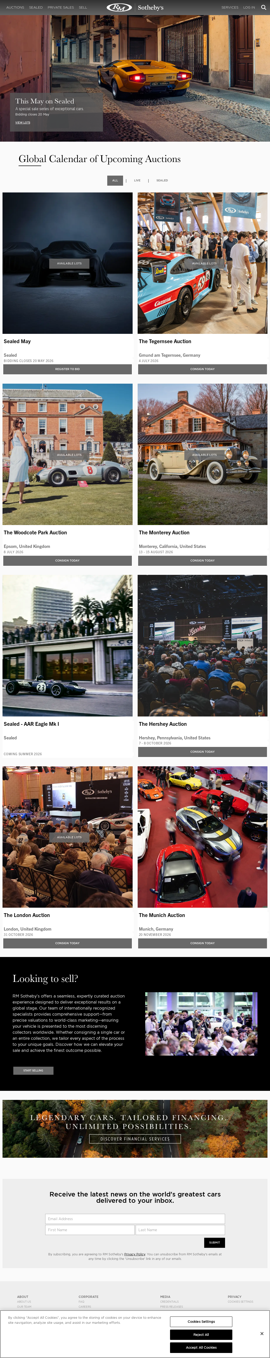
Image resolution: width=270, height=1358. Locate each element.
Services (230, 7)
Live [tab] (136, 180)
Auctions (15, 7)
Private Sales (61, 7)
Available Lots (69, 263)
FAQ (81, 1302)
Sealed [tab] (162, 180)
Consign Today (202, 369)
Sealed (36, 7)
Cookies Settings (240, 1302)
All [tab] (114, 180)
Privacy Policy (134, 1255)
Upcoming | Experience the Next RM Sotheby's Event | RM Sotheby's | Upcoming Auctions (135, 7)
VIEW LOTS (23, 122)
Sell (83, 7)
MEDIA (165, 1297)
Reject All (201, 1335)
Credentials (169, 1302)
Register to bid (67, 369)
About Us (24, 1302)
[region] (135, 1334)
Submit (214, 1243)
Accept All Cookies (201, 1347)
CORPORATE (88, 1297)
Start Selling (33, 1071)
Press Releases (171, 1307)
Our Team (24, 1307)
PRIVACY (235, 1297)
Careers (85, 1307)
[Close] (261, 1333)
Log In (249, 7)
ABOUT (22, 1297)
